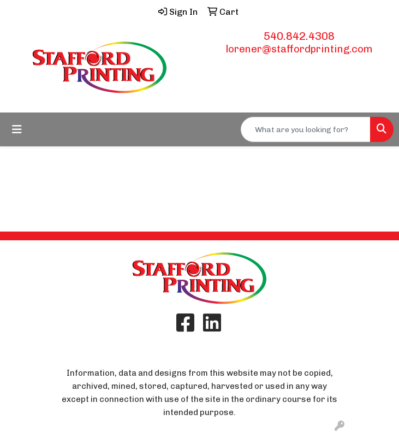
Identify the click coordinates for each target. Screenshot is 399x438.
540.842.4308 (299, 36)
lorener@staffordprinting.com (299, 49)
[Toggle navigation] (16, 129)
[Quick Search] (306, 129)
